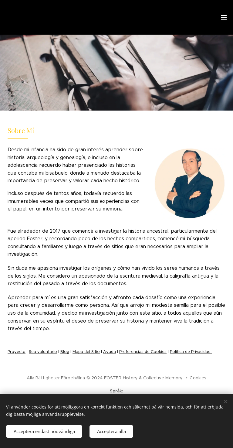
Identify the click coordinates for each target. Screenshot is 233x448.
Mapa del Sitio (86, 351)
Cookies (198, 378)
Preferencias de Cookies (143, 351)
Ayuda (109, 351)
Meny (224, 17)
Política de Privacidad (191, 351)
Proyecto (16, 351)
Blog (64, 351)
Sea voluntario (43, 351)
